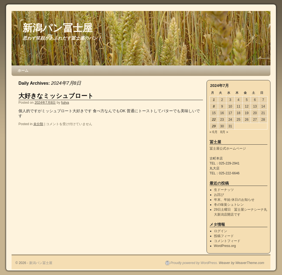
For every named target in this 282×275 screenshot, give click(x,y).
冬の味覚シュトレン (229, 205)
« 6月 (214, 132)
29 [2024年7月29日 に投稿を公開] (214, 126)
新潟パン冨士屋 (58, 28)
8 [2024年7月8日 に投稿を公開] (214, 106)
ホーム (23, 70)
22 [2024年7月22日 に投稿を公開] (214, 120)
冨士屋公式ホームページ (228, 148)
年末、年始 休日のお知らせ (234, 200)
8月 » (224, 132)
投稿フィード (224, 236)
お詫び (219, 195)
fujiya (65, 103)
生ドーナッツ (224, 190)
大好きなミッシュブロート (56, 95)
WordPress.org (225, 246)
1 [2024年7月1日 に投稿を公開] (214, 100)
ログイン (220, 231)
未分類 (38, 124)
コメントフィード (227, 241)
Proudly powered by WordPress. (194, 263)
